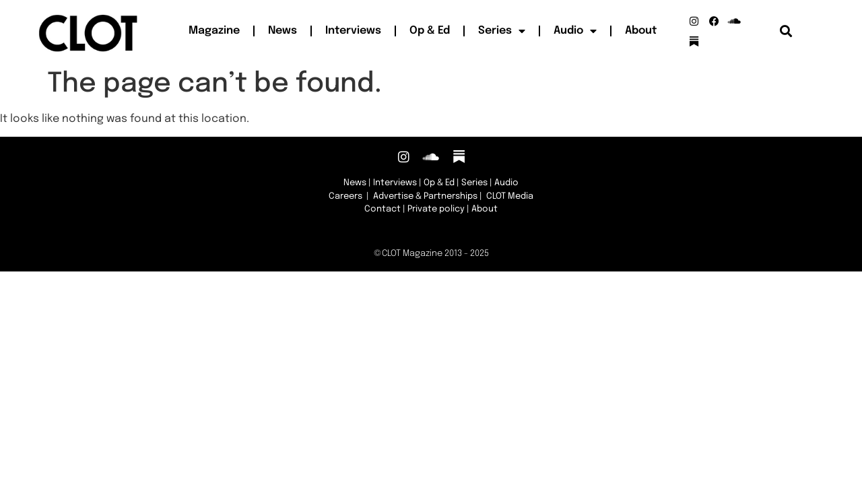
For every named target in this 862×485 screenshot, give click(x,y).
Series (501, 31)
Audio (575, 31)
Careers (345, 196)
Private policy (436, 209)
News (282, 30)
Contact (382, 209)
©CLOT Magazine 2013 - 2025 (431, 253)
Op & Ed (429, 30)
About (641, 30)
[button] (786, 31)
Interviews (353, 30)
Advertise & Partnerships (425, 196)
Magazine (214, 30)
